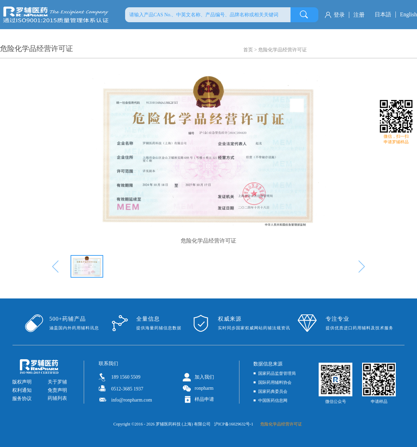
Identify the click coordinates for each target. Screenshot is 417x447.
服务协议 (22, 398)
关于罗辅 (57, 382)
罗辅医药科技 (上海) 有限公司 (183, 424)
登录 (339, 15)
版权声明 (22, 382)
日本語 (383, 14)
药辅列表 (57, 398)
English (408, 14)
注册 (359, 15)
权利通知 (22, 390)
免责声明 (57, 390)
